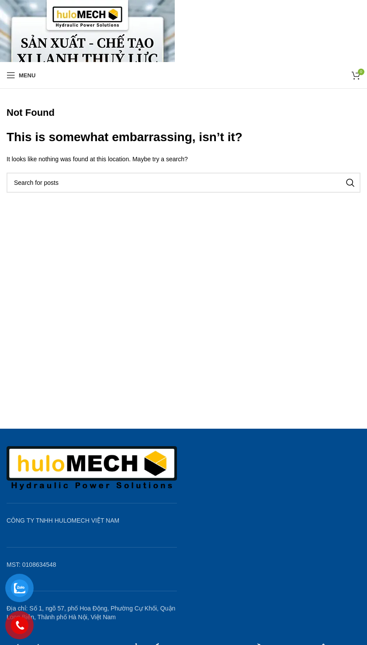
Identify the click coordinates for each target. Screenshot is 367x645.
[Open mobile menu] (21, 75)
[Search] (183, 183)
